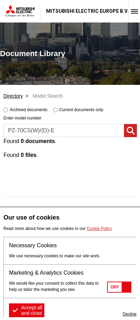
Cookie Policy (99, 228)
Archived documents (28, 109)
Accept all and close (31, 310)
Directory (13, 96)
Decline (130, 314)
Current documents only (81, 109)
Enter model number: (22, 118)
